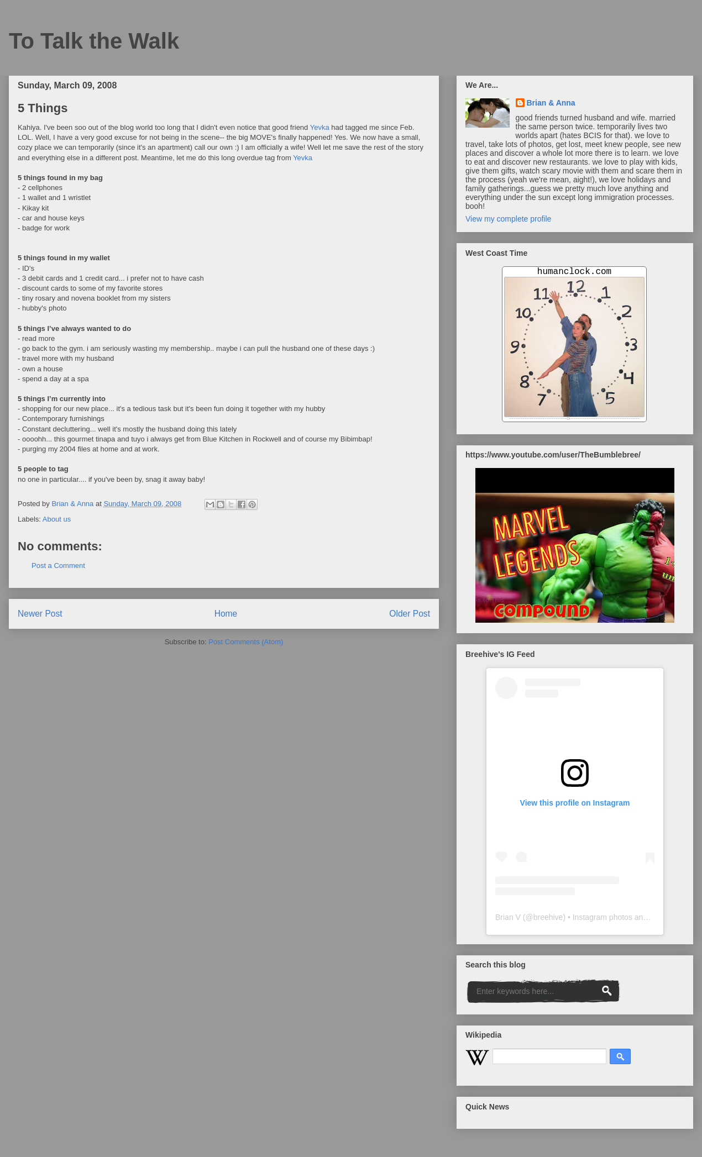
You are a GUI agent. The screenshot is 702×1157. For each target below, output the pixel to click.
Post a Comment (58, 565)
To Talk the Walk (94, 41)
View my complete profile (508, 218)
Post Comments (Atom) (245, 642)
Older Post (409, 613)
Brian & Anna (551, 102)
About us (57, 519)
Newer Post (40, 613)
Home (226, 613)
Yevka (319, 127)
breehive (548, 917)
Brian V (508, 917)
